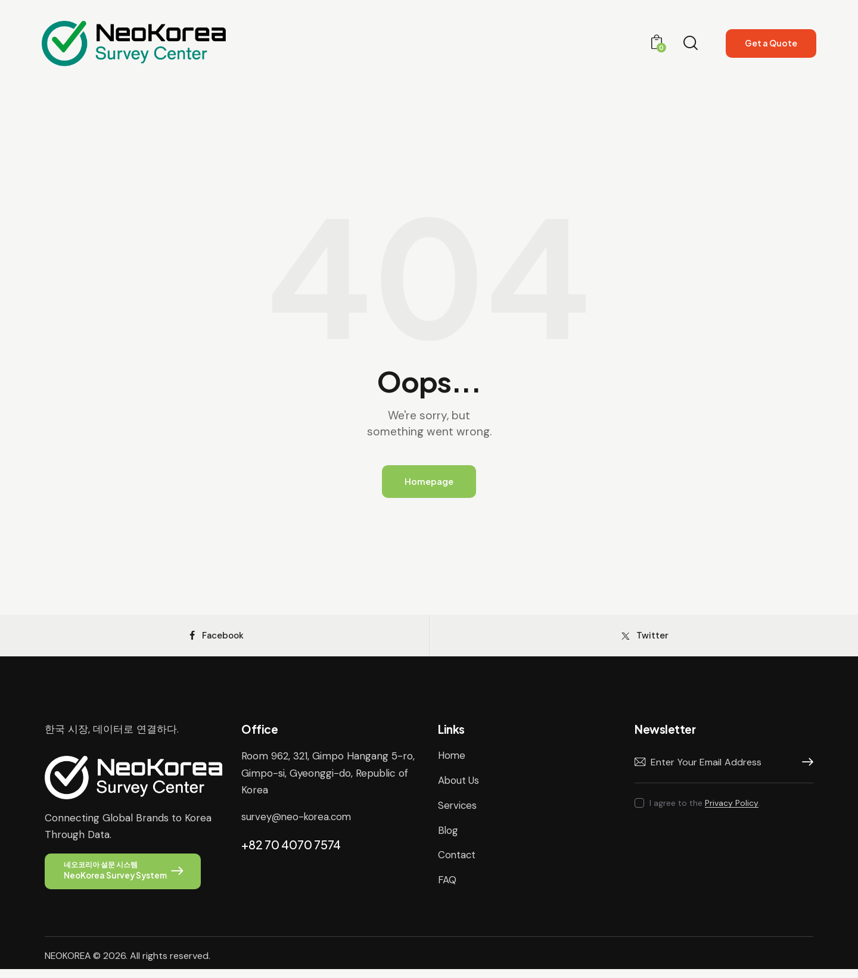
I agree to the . (704, 810)
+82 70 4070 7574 (291, 851)
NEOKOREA (68, 964)
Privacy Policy (731, 810)
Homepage (429, 482)
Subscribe (804, 770)
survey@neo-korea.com (298, 823)
